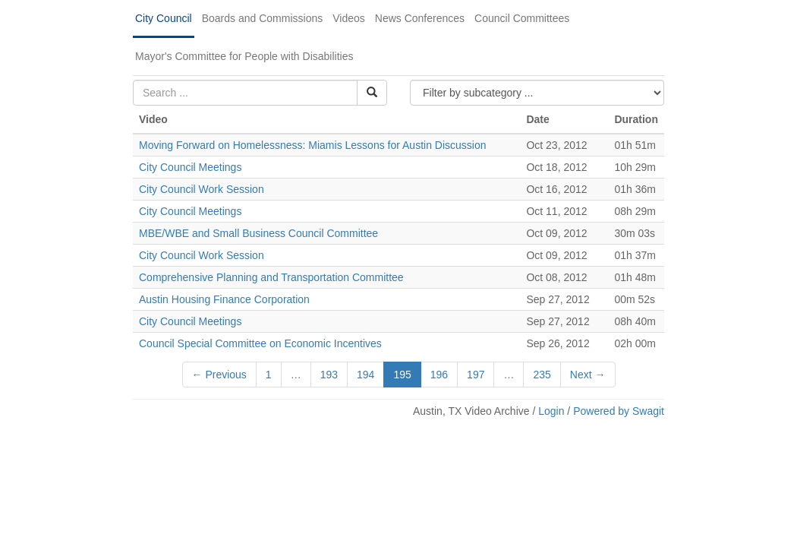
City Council (163, 18)
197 (475, 374)
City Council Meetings (190, 167)
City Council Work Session (201, 189)
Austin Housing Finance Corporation (224, 299)
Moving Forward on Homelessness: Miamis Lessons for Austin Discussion (313, 145)
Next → (588, 374)
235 (541, 374)
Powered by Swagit (618, 411)
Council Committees (521, 18)
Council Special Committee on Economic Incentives (260, 343)
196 (439, 374)
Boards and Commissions (262, 18)
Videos (348, 18)
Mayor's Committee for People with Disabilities (244, 56)
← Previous (219, 374)
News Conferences (420, 18)
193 (329, 374)
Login (551, 411)
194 (365, 374)
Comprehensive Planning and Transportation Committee (271, 277)
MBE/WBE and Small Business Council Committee (258, 233)
